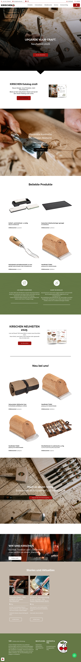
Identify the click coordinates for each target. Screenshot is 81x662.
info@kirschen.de (17, 1)
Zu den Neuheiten (40, 55)
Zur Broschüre (24, 343)
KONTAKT (70, 1)
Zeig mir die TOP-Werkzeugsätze (40, 497)
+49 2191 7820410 (6, 1)
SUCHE (77, 1)
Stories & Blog (64, 5)
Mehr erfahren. (40, 149)
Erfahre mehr (14, 558)
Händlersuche (48, 5)
